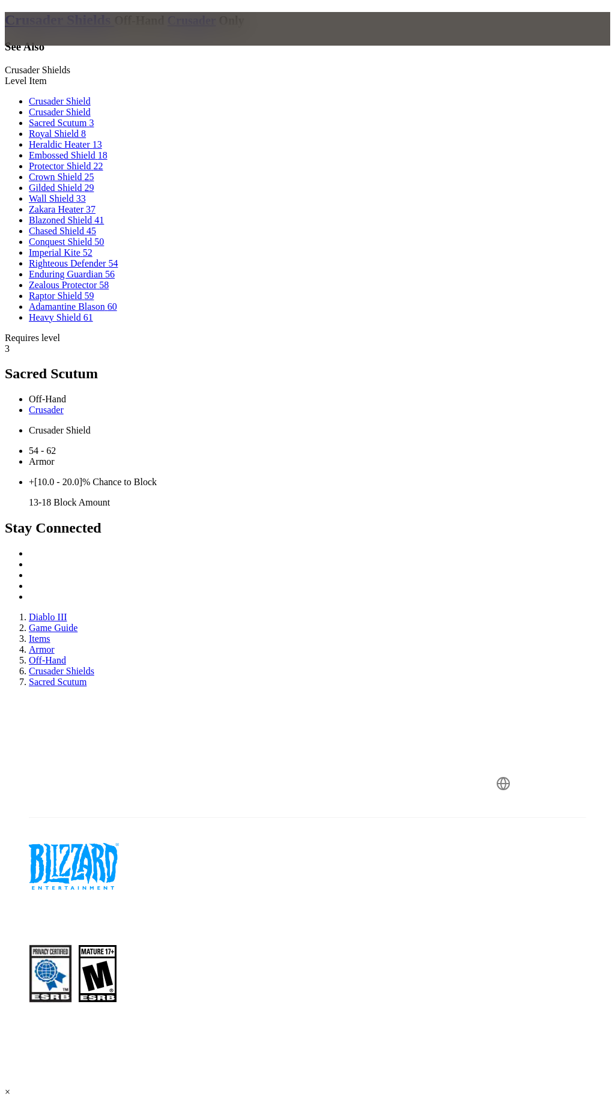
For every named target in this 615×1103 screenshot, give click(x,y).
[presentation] (50, 43)
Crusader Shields (59, 20)
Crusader (192, 20)
